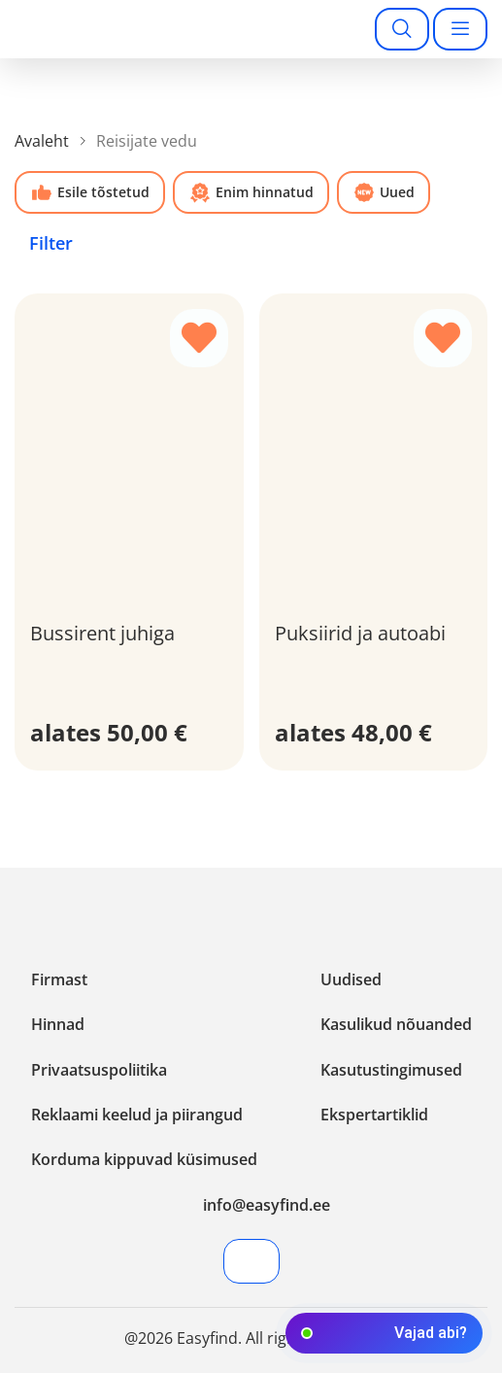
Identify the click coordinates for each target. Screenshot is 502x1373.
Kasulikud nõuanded (396, 1024)
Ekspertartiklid (374, 1114)
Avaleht (42, 141)
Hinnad (57, 1024)
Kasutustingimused (391, 1070)
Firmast (59, 979)
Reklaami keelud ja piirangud (137, 1114)
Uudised (351, 979)
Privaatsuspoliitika (99, 1070)
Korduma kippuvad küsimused (144, 1159)
